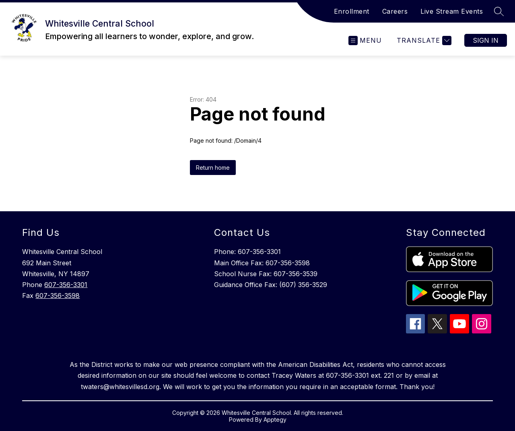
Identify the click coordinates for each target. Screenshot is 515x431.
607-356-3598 (57, 295)
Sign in (486, 40)
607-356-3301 (65, 285)
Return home (213, 167)
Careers (395, 11)
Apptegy (275, 419)
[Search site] (499, 11)
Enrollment (351, 11)
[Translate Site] (423, 40)
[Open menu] (365, 40)
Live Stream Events (451, 11)
